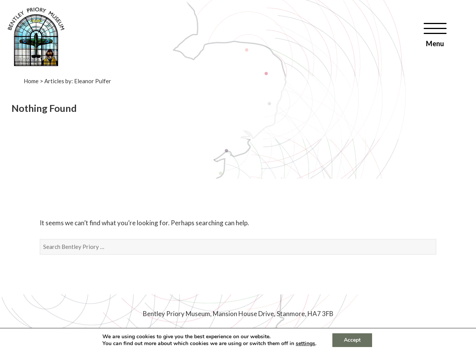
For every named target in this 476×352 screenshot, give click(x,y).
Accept (352, 340)
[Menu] (435, 35)
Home (31, 81)
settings (305, 343)
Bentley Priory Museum (176, 314)
